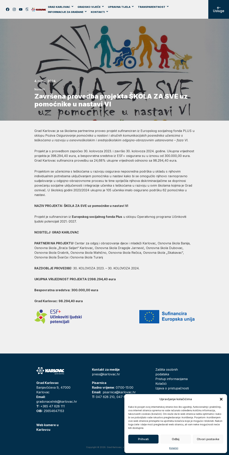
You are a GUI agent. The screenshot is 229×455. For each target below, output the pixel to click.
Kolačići (173, 448)
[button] (221, 399)
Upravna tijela (121, 6)
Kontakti (100, 11)
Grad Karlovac (61, 6)
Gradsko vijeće (91, 6)
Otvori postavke (208, 439)
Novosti (39, 89)
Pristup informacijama (171, 379)
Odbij (175, 439)
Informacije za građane (67, 11)
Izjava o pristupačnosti (172, 388)
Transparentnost (153, 6)
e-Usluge (218, 9)
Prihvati (143, 439)
